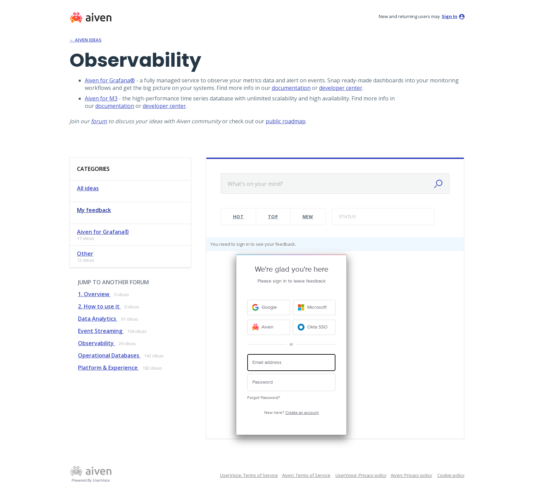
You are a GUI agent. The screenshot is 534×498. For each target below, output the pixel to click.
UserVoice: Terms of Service (249, 475)
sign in (449, 16)
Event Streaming (101, 331)
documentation (291, 88)
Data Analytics (97, 318)
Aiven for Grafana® (110, 80)
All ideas (88, 188)
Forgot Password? (263, 397)
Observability (96, 343)
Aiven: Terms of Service (306, 475)
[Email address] (291, 362)
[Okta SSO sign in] (314, 327)
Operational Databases (109, 355)
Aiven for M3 (101, 98)
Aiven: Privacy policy (411, 475)
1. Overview (94, 294)
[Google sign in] (268, 307)
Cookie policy (451, 475)
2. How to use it (99, 306)
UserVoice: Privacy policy (361, 475)
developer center (340, 88)
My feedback (94, 210)
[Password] (291, 382)
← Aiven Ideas (85, 40)
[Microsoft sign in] (314, 307)
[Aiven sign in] (268, 327)
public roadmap (285, 121)
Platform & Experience (108, 367)
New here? (291, 412)
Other (85, 253)
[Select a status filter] (383, 217)
